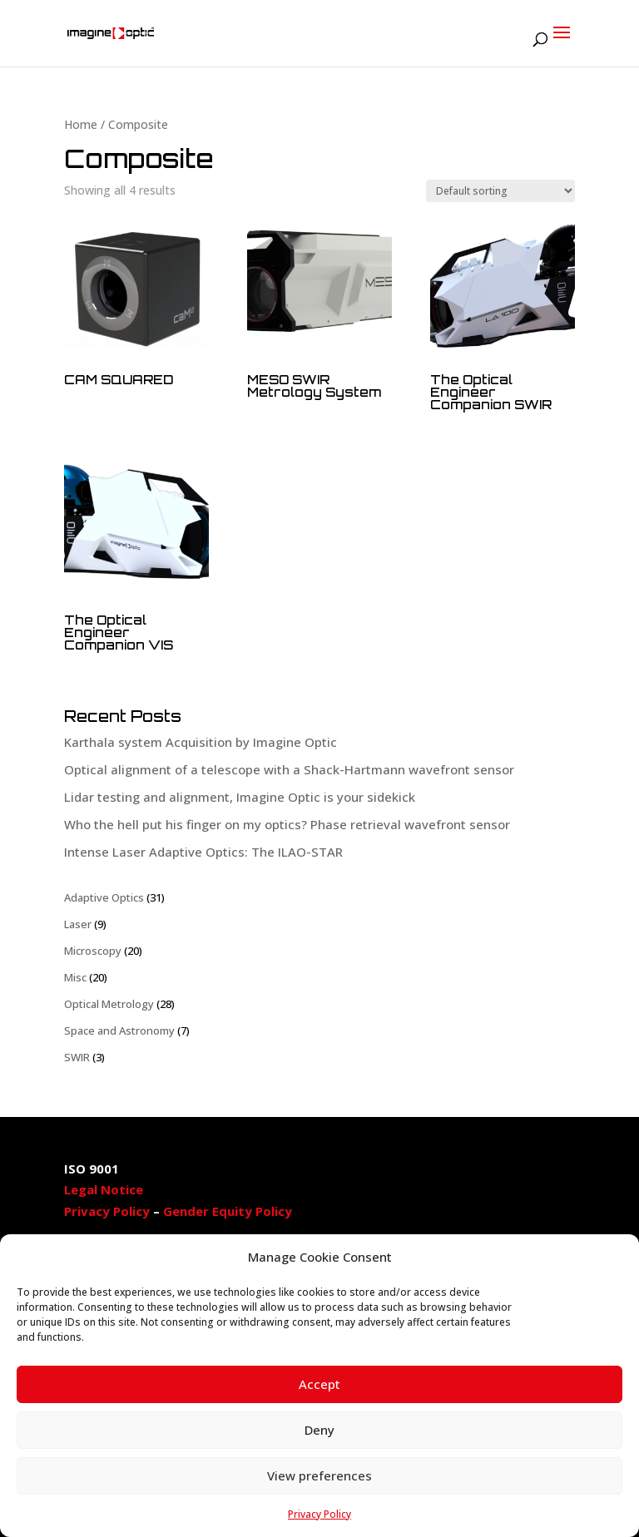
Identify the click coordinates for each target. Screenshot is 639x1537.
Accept (319, 1384)
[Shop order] (500, 191)
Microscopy (92, 950)
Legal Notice (103, 1189)
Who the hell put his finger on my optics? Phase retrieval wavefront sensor (287, 824)
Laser (78, 924)
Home (80, 124)
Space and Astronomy (119, 1030)
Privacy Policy (319, 1514)
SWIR (77, 1057)
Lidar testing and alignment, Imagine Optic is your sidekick (239, 796)
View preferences (319, 1475)
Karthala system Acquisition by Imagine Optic (200, 742)
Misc (75, 977)
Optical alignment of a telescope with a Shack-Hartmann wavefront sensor (289, 769)
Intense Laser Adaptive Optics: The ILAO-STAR (203, 851)
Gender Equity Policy (227, 1211)
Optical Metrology (109, 1003)
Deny (319, 1429)
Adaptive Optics (104, 897)
